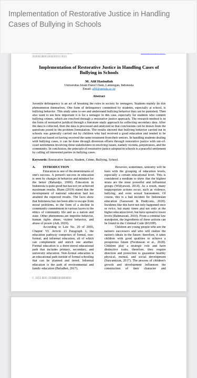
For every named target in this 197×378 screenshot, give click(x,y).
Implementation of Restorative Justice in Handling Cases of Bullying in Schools (89, 18)
